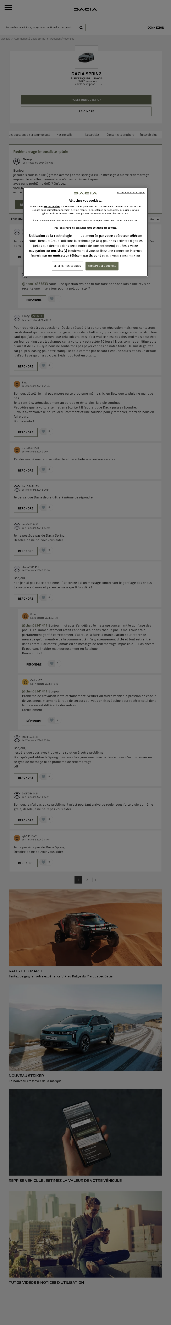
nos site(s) (59, 250)
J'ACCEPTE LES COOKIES (102, 266)
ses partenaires (52, 206)
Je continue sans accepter (131, 192)
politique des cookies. (105, 227)
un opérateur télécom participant (74, 255)
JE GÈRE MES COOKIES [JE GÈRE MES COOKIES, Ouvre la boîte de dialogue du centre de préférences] (67, 266)
